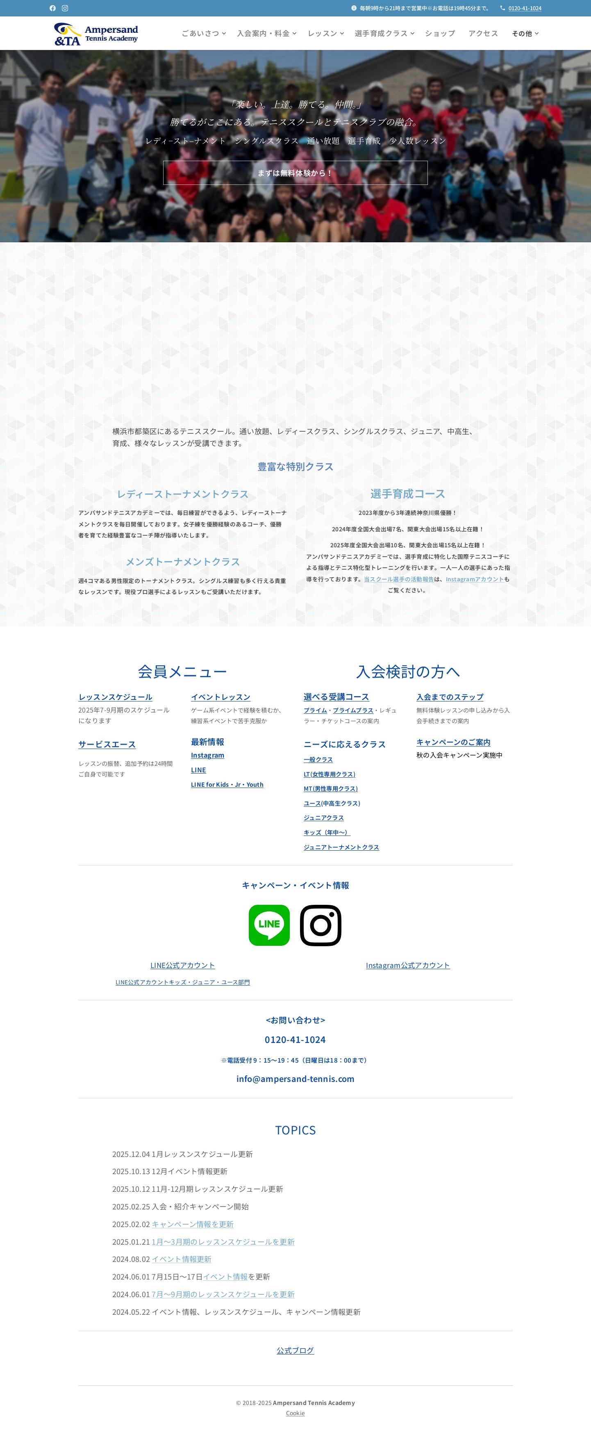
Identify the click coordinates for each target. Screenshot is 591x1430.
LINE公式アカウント (182, 964)
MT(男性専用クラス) (331, 788)
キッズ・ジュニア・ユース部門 (209, 981)
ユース (312, 802)
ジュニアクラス (324, 817)
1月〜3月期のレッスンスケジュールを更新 (223, 1241)
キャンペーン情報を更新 (193, 1223)
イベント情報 (225, 1276)
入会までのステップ (450, 696)
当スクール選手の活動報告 (399, 579)
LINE (198, 769)
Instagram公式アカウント (408, 964)
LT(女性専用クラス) (329, 773)
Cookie (295, 1413)
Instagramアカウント (475, 579)
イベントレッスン (221, 696)
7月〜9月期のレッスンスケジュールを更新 (223, 1294)
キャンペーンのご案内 (453, 741)
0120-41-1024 (525, 8)
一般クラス (318, 759)
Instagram (207, 755)
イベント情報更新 (181, 1258)
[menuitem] (229, 33)
